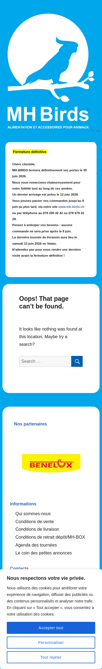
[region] (51, 619)
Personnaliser (51, 642)
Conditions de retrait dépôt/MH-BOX (50, 537)
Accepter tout (51, 628)
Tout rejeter (51, 657)
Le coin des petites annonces (44, 553)
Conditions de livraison (37, 529)
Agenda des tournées (36, 545)
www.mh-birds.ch (71, 206)
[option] (51, 461)
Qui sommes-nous (33, 513)
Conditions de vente (35, 521)
